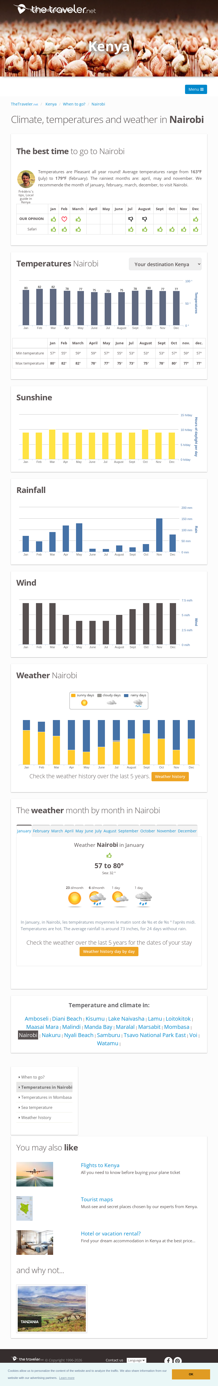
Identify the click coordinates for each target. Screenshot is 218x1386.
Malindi (69, 1033)
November (166, 837)
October (147, 837)
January (24, 837)
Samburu (110, 1041)
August (110, 837)
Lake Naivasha (126, 1025)
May (79, 837)
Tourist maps (97, 1205)
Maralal (125, 1033)
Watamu (109, 1049)
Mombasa (178, 1033)
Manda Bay (97, 1033)
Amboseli (34, 1025)
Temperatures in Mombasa (46, 1103)
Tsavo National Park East (157, 1041)
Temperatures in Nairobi (46, 1093)
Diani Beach (65, 1025)
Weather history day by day (109, 957)
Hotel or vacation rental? (111, 1239)
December (187, 837)
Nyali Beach (80, 1041)
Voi (197, 1041)
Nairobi (27, 1041)
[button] (67, 1378)
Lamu (156, 1025)
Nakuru (51, 1041)
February (41, 837)
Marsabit (150, 1033)
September (128, 837)
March (57, 837)
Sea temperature (36, 1113)
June (89, 837)
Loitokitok (179, 1025)
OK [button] (191, 1374)
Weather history (170, 782)
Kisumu (94, 1025)
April (69, 837)
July (98, 837)
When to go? (32, 1083)
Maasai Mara (40, 1033)
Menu (196, 89)
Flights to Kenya (100, 1171)
